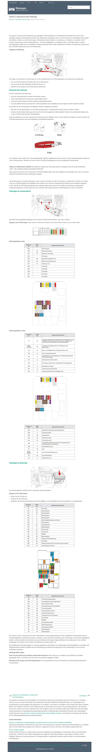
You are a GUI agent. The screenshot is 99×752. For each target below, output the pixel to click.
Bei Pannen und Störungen (23, 19)
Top (17, 745)
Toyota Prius (78, 745)
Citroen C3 (12, 19)
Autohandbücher (13, 2)
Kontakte (28, 745)
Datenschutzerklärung (38, 745)
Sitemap (21, 745)
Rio (34, 3)
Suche (49, 745)
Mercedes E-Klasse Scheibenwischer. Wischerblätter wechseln (42, 713)
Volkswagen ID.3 (57, 745)
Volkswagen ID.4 (68, 745)
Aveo (22, 3)
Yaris (41, 3)
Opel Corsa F (50, 3)
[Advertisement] (49, 28)
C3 (28, 3)
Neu (13, 745)
